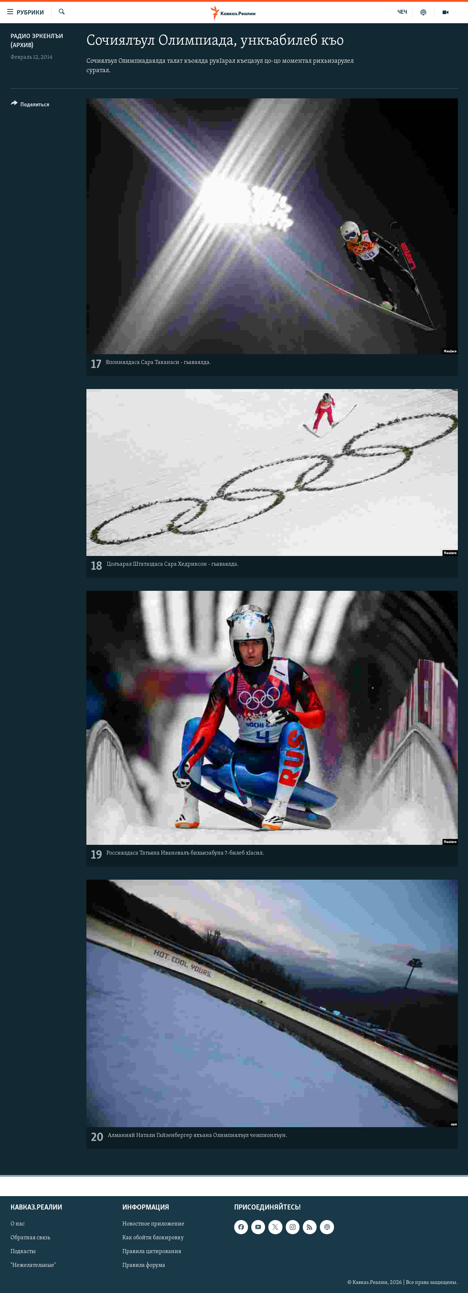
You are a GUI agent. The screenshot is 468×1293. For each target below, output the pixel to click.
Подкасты (23, 1252)
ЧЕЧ (402, 12)
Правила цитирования (151, 1252)
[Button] (30, 105)
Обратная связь (30, 1238)
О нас (18, 1224)
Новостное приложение (153, 1224)
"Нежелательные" (33, 1266)
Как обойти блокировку (153, 1238)
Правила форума (143, 1266)
